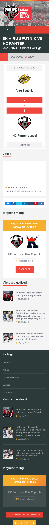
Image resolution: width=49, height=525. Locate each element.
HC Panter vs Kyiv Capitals (24, 254)
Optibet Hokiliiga (25, 499)
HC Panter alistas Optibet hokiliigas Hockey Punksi (29, 294)
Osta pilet (24, 269)
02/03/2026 (23, 299)
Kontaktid (7, 392)
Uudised (6, 385)
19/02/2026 (23, 342)
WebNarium (35, 515)
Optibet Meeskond (11, 377)
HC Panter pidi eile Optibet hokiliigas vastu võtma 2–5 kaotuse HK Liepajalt (29, 336)
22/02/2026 (23, 322)
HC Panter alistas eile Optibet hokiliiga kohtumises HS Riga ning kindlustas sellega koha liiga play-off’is (30, 314)
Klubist (6, 370)
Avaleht (6, 362)
